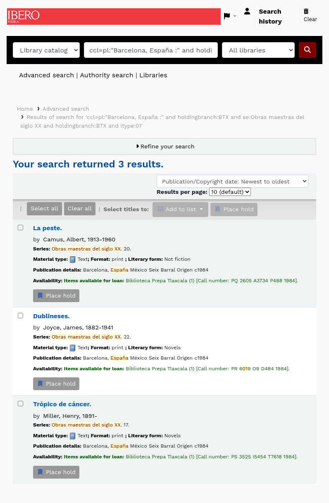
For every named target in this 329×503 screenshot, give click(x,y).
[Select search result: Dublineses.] (20, 315)
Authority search (106, 75)
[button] (230, 16)
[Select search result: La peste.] (20, 227)
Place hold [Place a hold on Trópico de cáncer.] (56, 472)
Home (25, 108)
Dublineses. (51, 316)
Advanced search (46, 75)
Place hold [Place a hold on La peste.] (56, 295)
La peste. (47, 228)
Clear (310, 15)
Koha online (27, 16)
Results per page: (183, 191)
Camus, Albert (79, 239)
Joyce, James (78, 327)
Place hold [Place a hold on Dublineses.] (56, 383)
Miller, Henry (70, 415)
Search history (270, 16)
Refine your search (168, 146)
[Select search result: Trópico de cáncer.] (20, 403)
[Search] (307, 50)
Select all (44, 208)
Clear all (80, 208)
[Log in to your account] (247, 11)
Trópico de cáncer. (62, 404)
